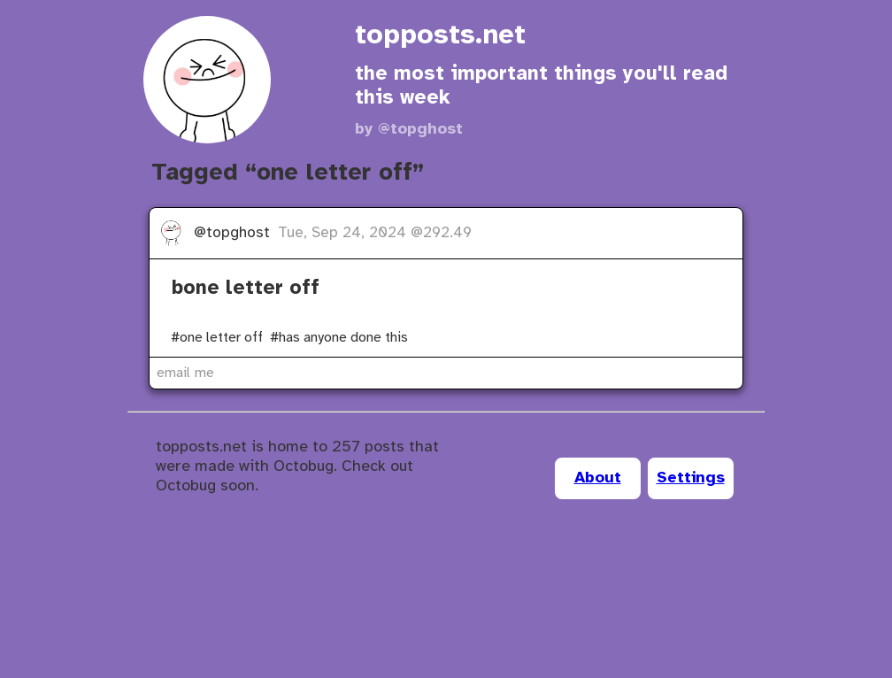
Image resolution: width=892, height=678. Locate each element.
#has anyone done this (339, 337)
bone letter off (245, 288)
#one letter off (217, 337)
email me (185, 373)
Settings (691, 478)
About (597, 478)
